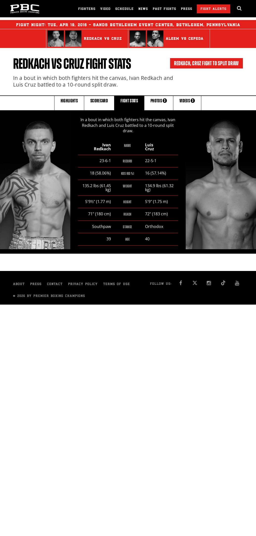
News (143, 9)
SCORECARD (99, 102)
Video (105, 9)
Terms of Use (116, 285)
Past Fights (164, 9)
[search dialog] (239, 8)
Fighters (87, 9)
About (19, 285)
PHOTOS (159, 102)
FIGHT (129, 102)
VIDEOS (187, 102)
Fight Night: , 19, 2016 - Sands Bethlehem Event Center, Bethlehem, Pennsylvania (128, 24)
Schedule (124, 9)
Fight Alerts (214, 9)
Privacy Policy (83, 285)
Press (186, 9)
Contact (55, 285)
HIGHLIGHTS (69, 102)
